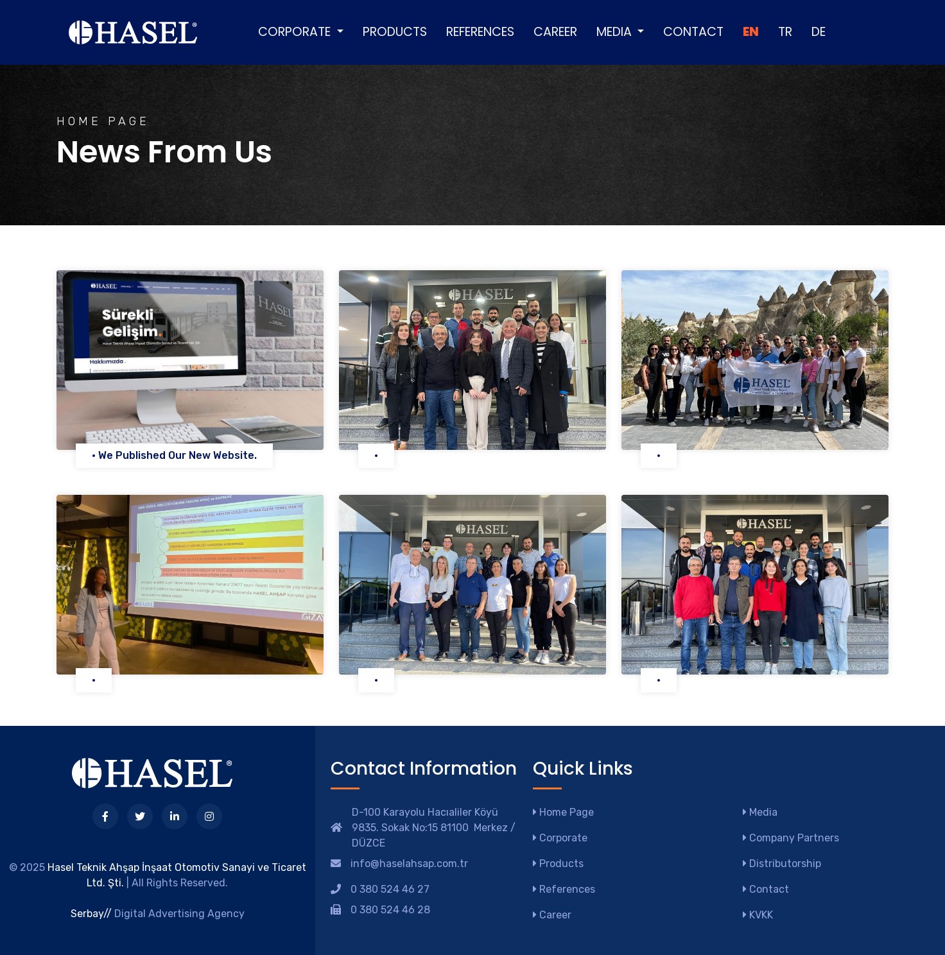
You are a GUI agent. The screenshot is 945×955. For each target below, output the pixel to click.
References (480, 31)
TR (785, 31)
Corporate (560, 838)
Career (555, 31)
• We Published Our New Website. (174, 455)
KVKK (758, 915)
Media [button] (615, 31)
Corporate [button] (296, 31)
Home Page (563, 812)
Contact (693, 31)
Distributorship (782, 863)
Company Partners (791, 838)
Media (760, 812)
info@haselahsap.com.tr (409, 863)
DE (818, 31)
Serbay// (91, 914)
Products (395, 31)
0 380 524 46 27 (390, 889)
